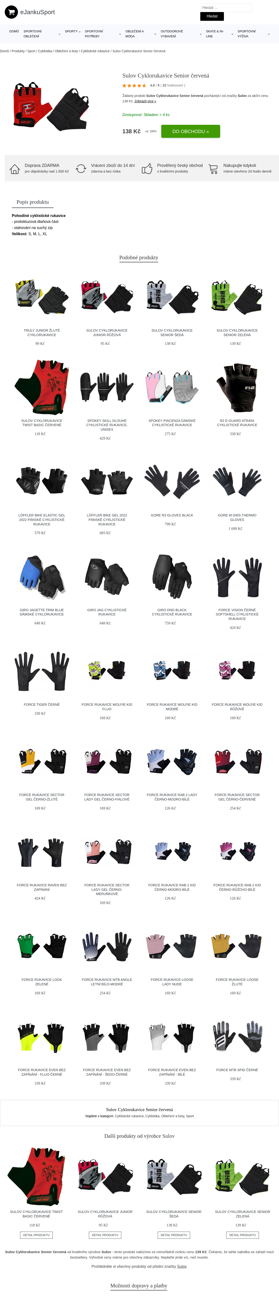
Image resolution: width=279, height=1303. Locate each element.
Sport (31, 51)
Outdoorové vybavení (172, 34)
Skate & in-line (215, 34)
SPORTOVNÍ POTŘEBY (94, 34)
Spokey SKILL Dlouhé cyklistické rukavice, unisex (106, 425)
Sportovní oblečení (33, 34)
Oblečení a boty (66, 51)
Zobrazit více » (145, 101)
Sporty (71, 31)
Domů (14, 31)
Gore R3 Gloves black (172, 515)
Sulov (242, 96)
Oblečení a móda (135, 34)
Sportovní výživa (247, 34)
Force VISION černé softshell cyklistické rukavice (237, 614)
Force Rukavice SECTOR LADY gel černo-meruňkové (107, 889)
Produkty (18, 51)
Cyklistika (45, 51)
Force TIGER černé (42, 704)
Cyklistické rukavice (95, 51)
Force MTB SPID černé (237, 1070)
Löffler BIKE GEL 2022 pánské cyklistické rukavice (107, 519)
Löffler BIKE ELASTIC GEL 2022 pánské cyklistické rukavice (41, 519)
